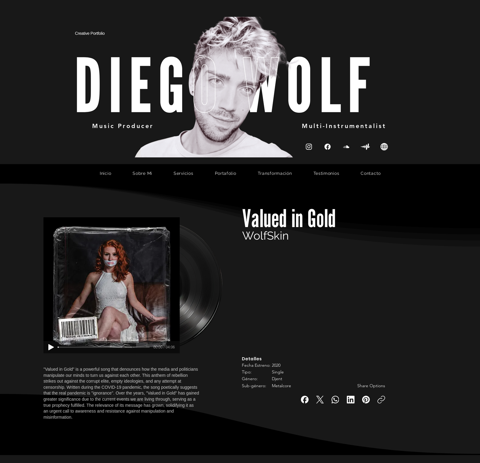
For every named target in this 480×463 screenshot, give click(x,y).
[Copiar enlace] (381, 399)
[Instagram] (308, 146)
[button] (285, 347)
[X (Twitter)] (320, 399)
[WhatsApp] (335, 399)
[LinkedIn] (350, 399)
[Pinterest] (366, 399)
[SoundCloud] (346, 146)
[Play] (51, 347)
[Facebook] (305, 399)
